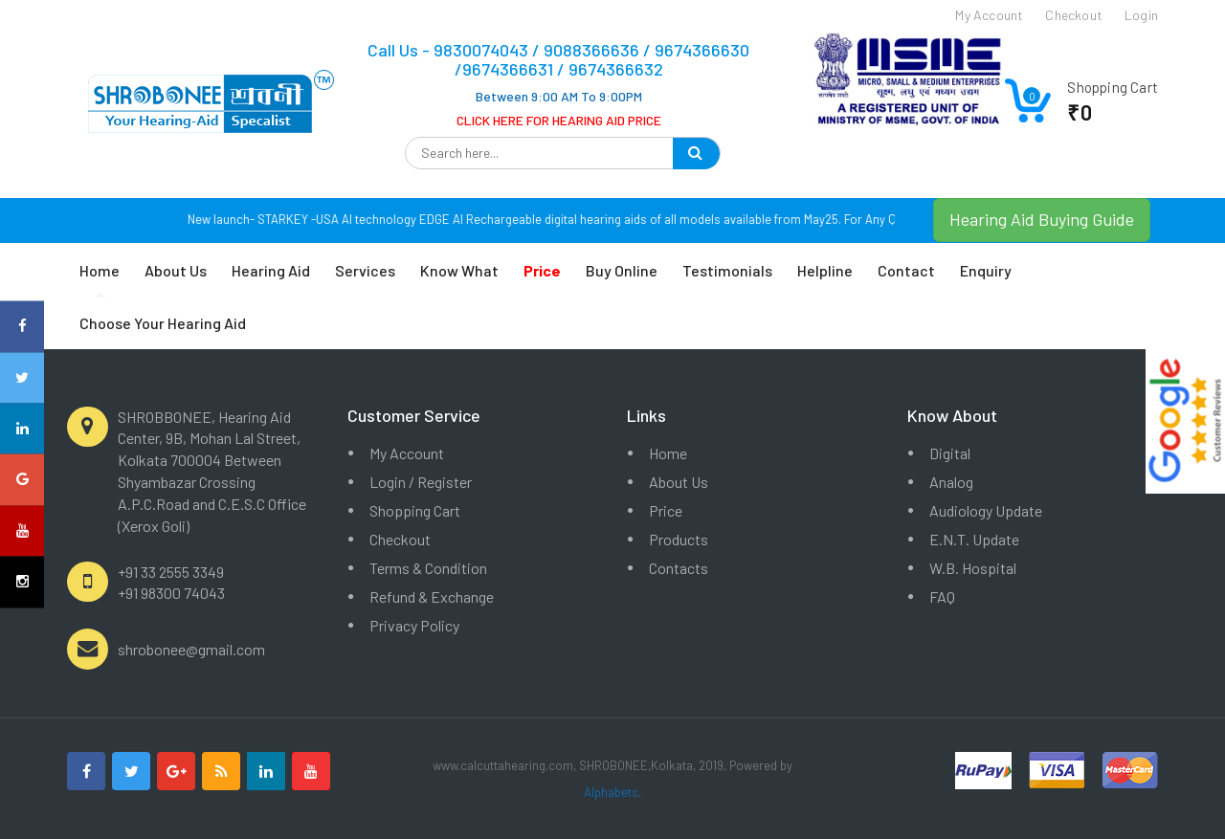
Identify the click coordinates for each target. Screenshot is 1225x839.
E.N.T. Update (974, 539)
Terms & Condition (428, 568)
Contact (906, 270)
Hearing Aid (271, 270)
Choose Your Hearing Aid (162, 323)
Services (365, 270)
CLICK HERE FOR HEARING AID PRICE (559, 120)
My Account (406, 453)
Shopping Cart (414, 510)
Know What (459, 270)
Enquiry (986, 270)
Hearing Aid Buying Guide (1041, 219)
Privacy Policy (414, 625)
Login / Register (420, 482)
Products (678, 539)
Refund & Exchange (431, 596)
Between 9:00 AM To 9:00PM (559, 96)
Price (665, 510)
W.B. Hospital (972, 568)
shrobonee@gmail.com (191, 649)
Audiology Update (985, 510)
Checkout (400, 539)
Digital (949, 453)
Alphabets (611, 792)
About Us (176, 270)
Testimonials (727, 270)
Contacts (678, 568)
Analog (951, 482)
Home (99, 270)
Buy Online (621, 270)
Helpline (825, 270)
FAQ (942, 596)
